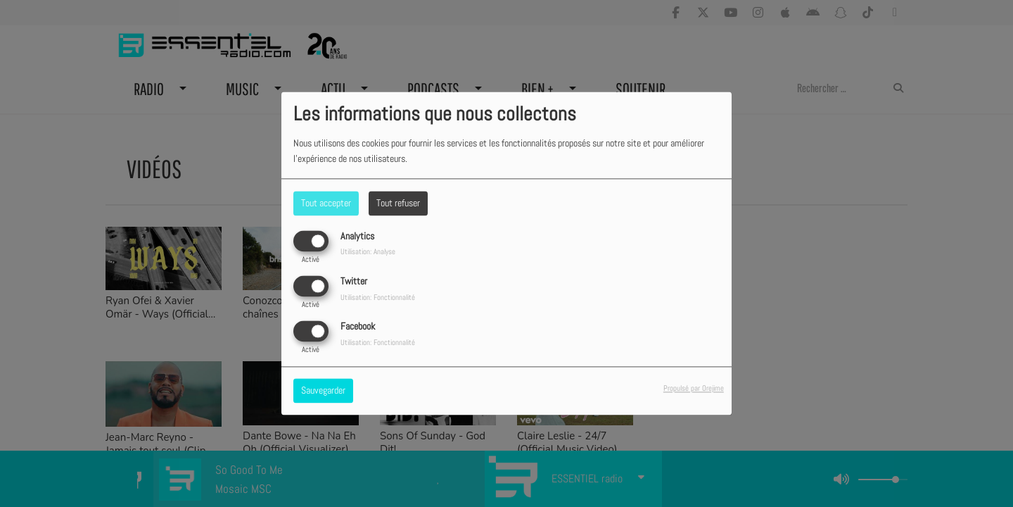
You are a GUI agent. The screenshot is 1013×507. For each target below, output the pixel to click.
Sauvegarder (323, 390)
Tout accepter (326, 202)
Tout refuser (398, 202)
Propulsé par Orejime (693, 389)
